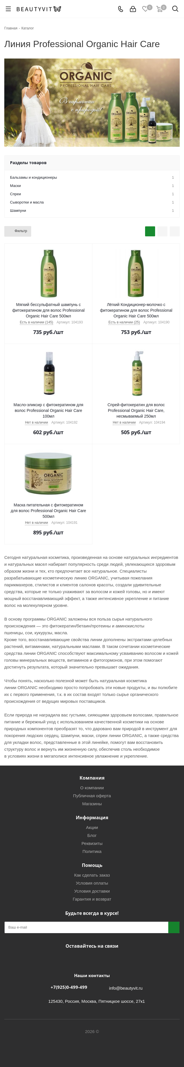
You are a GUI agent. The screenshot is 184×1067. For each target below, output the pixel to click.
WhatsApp (105, 959)
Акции (92, 827)
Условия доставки (92, 891)
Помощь (92, 865)
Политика (91, 851)
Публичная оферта (92, 795)
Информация (92, 817)
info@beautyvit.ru (126, 988)
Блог (91, 835)
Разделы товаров (28, 162)
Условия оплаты (92, 883)
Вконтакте (76, 959)
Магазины (92, 803)
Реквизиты (92, 843)
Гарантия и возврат (92, 899)
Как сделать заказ (92, 875)
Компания (92, 778)
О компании (92, 787)
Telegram (90, 959)
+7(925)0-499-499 (69, 987)
